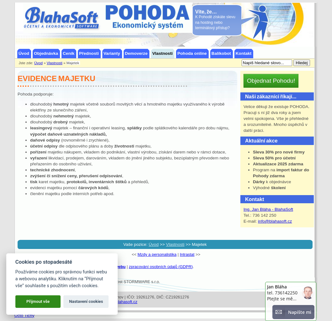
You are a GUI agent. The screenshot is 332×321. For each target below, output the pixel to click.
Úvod (154, 244)
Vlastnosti (175, 244)
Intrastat (187, 254)
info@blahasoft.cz (275, 221)
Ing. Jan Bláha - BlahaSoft (268, 209)
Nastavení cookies (86, 301)
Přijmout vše (38, 301)
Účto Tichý (24, 315)
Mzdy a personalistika (156, 254)
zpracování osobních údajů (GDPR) (161, 266)
